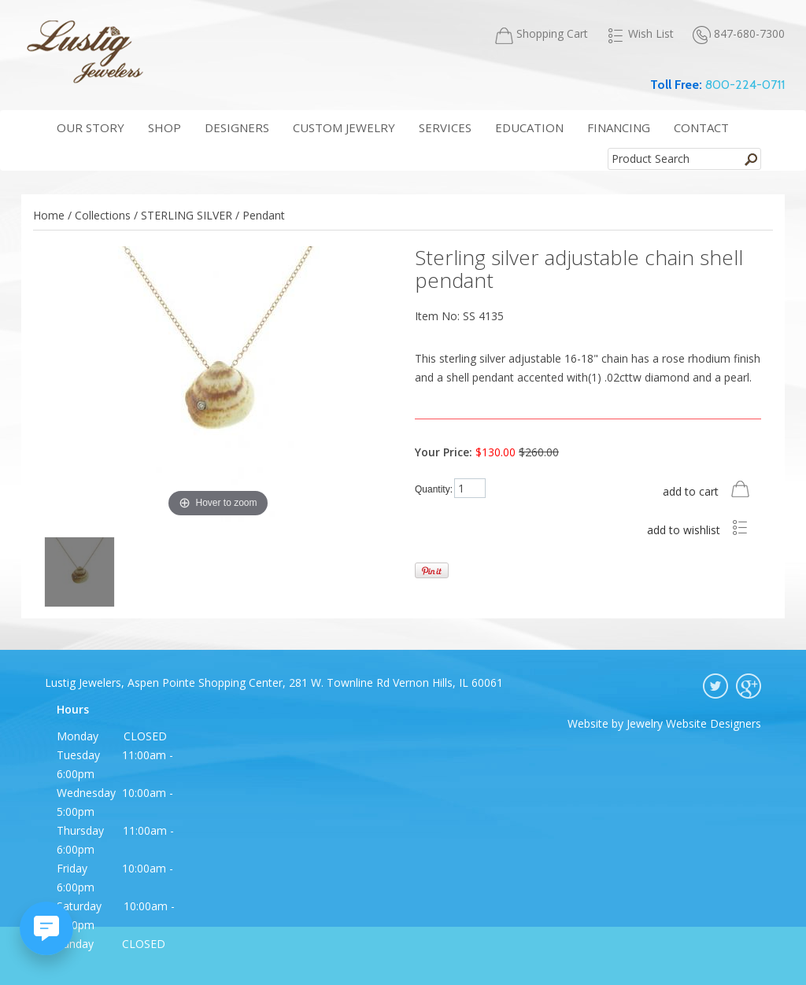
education (529, 127)
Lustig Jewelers (84, 51)
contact (701, 127)
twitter (715, 686)
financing (618, 127)
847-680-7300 (739, 34)
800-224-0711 (745, 84)
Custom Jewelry (344, 127)
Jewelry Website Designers (694, 723)
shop (164, 127)
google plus (748, 686)
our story (90, 127)
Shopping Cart (541, 34)
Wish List (640, 33)
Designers (237, 127)
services (445, 127)
